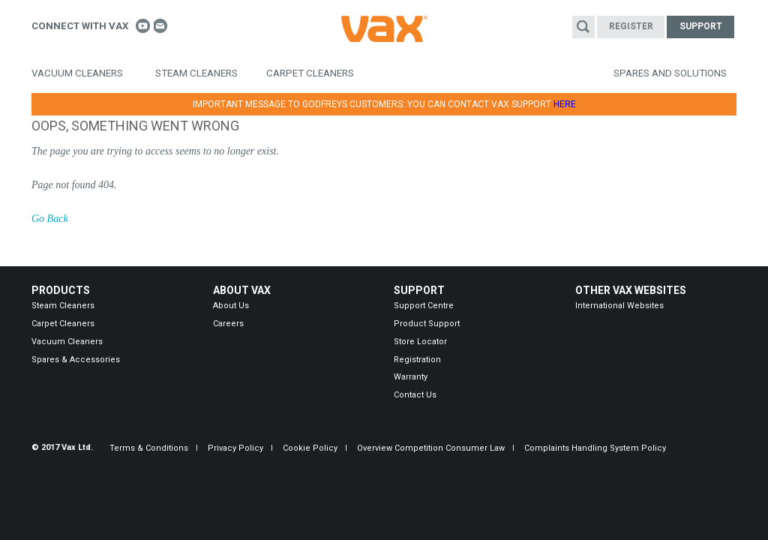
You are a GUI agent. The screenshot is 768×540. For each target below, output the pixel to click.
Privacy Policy (235, 448)
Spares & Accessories (76, 359)
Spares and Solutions (670, 73)
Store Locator (420, 341)
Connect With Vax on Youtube (143, 26)
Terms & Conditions (149, 448)
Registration (417, 359)
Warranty (411, 377)
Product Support (427, 323)
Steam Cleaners (196, 73)
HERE (565, 104)
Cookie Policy (310, 448)
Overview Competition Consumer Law (431, 448)
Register (631, 26)
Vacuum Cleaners (77, 73)
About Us (231, 305)
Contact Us (415, 395)
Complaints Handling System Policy (595, 448)
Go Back (50, 218)
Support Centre (424, 305)
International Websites (619, 305)
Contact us (161, 26)
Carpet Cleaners (310, 73)
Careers (228, 323)
